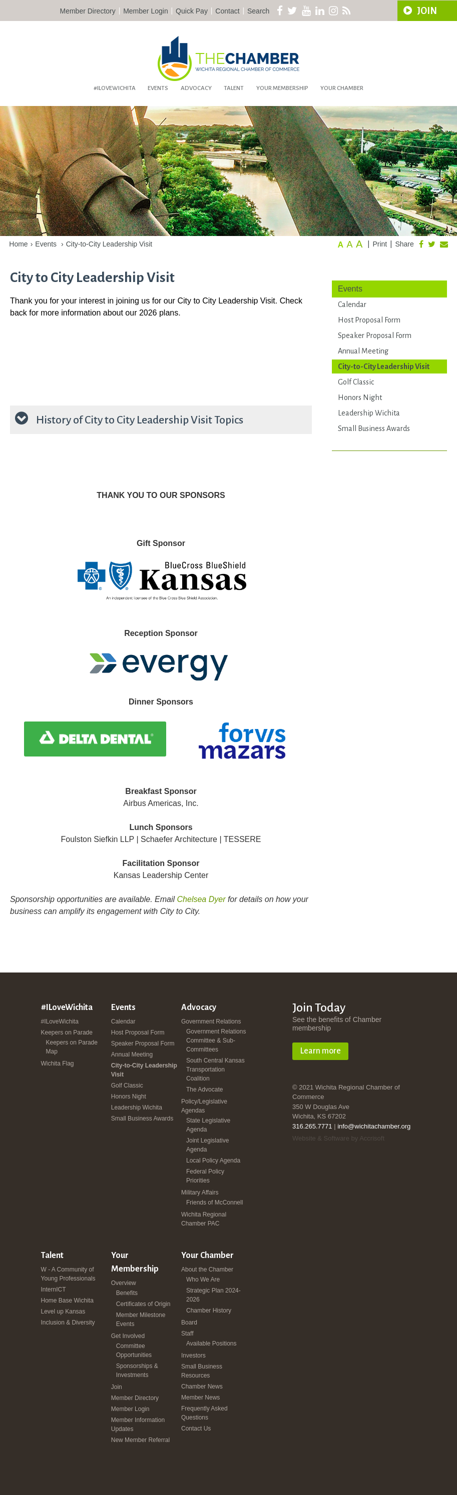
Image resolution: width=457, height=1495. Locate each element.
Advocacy (196, 88)
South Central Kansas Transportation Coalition (215, 1069)
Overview (123, 1283)
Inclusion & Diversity (68, 1322)
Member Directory (88, 11)
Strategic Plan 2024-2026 (213, 1295)
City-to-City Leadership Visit (109, 244)
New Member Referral (140, 1440)
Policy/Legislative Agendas (204, 1106)
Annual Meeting (363, 351)
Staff (187, 1333)
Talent (234, 88)
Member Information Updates (138, 1424)
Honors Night (360, 398)
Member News (200, 1397)
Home (18, 244)
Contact (227, 11)
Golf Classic (356, 382)
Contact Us (196, 1428)
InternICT (53, 1289)
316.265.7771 (312, 1126)
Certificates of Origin (143, 1304)
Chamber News (202, 1386)
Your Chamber (341, 88)
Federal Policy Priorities (205, 1176)
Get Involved (128, 1336)
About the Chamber (207, 1269)
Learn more (320, 1051)
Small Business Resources (201, 1371)
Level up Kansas (63, 1311)
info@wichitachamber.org (373, 1126)
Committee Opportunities (134, 1350)
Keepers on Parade (67, 1032)
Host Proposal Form (369, 320)
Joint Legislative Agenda (207, 1145)
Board (189, 1322)
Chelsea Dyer (201, 899)
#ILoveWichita (115, 88)
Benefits (127, 1293)
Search (258, 11)
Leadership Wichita (369, 413)
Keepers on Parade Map (72, 1047)
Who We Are (203, 1279)
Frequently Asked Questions (204, 1413)
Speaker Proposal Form (374, 336)
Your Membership (282, 88)
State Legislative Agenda (208, 1125)
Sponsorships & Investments (137, 1370)
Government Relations (211, 1021)
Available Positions (211, 1343)
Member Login (145, 11)
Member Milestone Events (141, 1320)
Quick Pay (192, 11)
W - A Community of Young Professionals (68, 1274)
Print (379, 244)
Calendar (352, 304)
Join (116, 1387)
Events (158, 88)
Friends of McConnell (214, 1202)
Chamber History (208, 1310)
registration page (30, 387)
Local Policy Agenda (213, 1160)
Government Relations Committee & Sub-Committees (216, 1040)
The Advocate (204, 1089)
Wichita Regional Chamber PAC (203, 1219)
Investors (193, 1355)
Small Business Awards (374, 428)
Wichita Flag (57, 1063)
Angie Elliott (89, 387)
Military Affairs (199, 1192)
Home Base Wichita (67, 1300)
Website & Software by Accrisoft (338, 1138)
